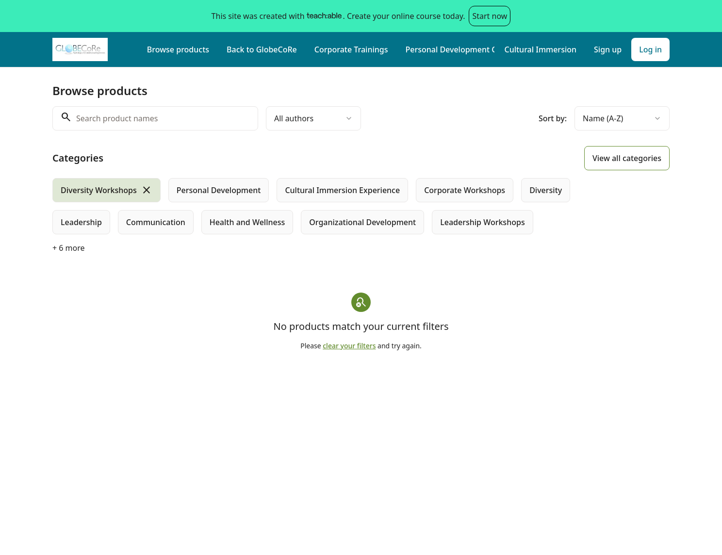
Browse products (178, 49)
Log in (650, 49)
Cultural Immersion (540, 49)
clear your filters (349, 345)
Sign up (608, 49)
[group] (321, 206)
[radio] (106, 190)
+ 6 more (68, 248)
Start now (489, 16)
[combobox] (313, 118)
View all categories (626, 158)
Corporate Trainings (351, 49)
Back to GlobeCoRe (262, 49)
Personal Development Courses (449, 49)
